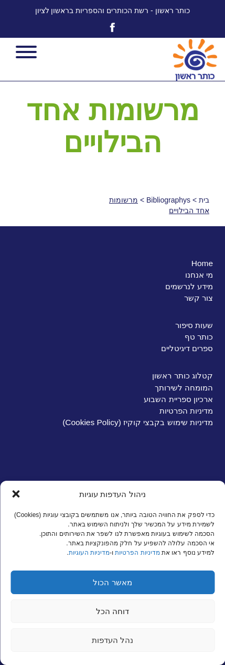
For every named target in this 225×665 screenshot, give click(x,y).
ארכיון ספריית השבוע (178, 399)
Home (202, 263)
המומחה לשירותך (184, 387)
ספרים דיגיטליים (187, 348)
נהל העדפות (112, 640)
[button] (15, 494)
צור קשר (198, 297)
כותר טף (199, 336)
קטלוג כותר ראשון (182, 375)
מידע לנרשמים (189, 286)
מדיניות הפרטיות (137, 552)
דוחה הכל (112, 611)
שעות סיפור (194, 325)
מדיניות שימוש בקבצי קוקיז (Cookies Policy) (137, 422)
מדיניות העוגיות (89, 552)
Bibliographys (168, 200)
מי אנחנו (199, 274)
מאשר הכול (112, 582)
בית (204, 200)
